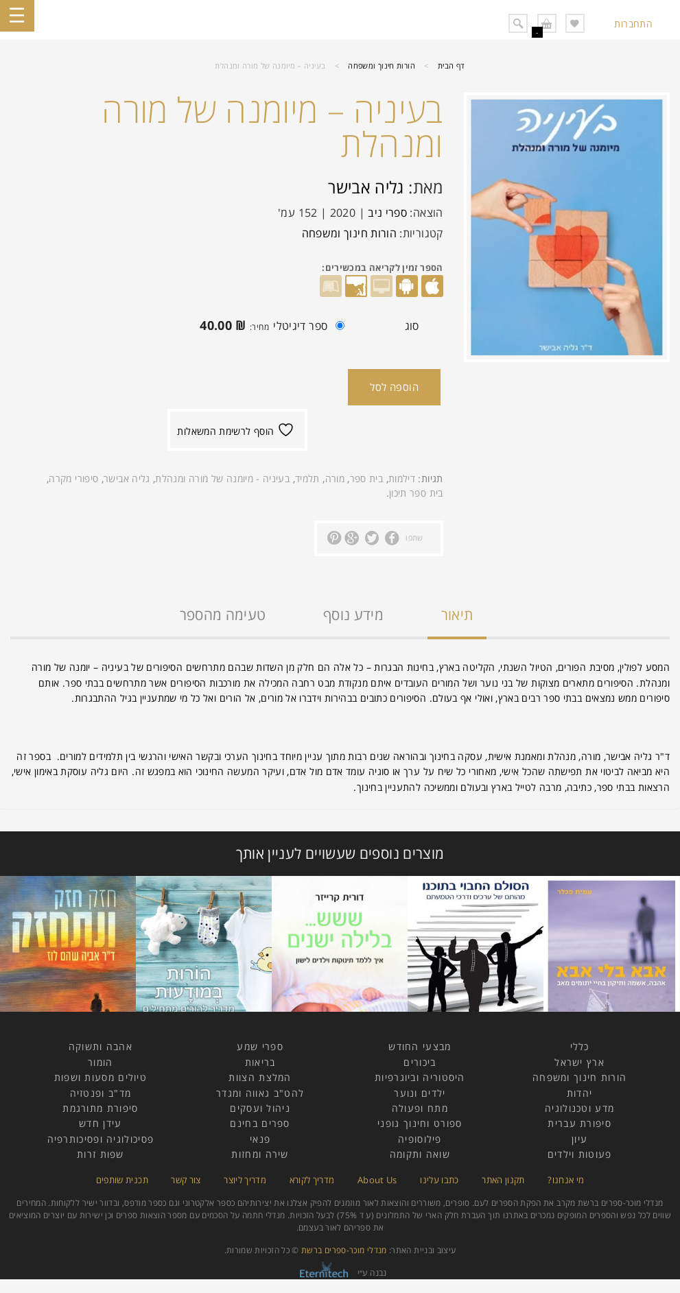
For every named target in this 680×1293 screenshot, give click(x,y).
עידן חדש (100, 1123)
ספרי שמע (260, 1046)
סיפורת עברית (579, 1123)
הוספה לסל (394, 387)
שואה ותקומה (420, 1154)
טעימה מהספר (223, 614)
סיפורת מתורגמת (100, 1108)
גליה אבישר (366, 187)
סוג (412, 325)
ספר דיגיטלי (269, 327)
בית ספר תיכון (416, 492)
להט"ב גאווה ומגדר (260, 1093)
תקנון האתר (503, 1180)
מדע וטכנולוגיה (579, 1108)
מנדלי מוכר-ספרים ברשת (344, 1250)
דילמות (401, 478)
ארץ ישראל (579, 1062)
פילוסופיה (420, 1139)
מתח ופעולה (420, 1108)
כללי (579, 1046)
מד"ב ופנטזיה (101, 1093)
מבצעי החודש (419, 1046)
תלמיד (307, 478)
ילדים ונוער (419, 1093)
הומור (100, 1062)
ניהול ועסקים (260, 1108)
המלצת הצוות (259, 1077)
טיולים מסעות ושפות (100, 1077)
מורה (334, 478)
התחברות (633, 23)
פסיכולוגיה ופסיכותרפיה (100, 1139)
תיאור (457, 614)
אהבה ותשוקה (100, 1046)
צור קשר (186, 1180)
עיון (579, 1139)
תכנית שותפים (122, 1180)
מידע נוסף (353, 614)
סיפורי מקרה (73, 478)
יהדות (580, 1093)
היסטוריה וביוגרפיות (420, 1077)
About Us (377, 1180)
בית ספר (367, 478)
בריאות (260, 1062)
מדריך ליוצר (245, 1180)
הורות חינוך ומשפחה (381, 65)
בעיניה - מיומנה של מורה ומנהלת (222, 478)
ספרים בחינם (260, 1123)
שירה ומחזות (259, 1154)
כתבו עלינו (439, 1180)
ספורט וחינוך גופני (419, 1123)
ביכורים (419, 1062)
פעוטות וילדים (580, 1154)
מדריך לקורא (312, 1180)
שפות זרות (100, 1154)
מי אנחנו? (566, 1180)
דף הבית (451, 65)
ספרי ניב (387, 212)
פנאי (260, 1139)
